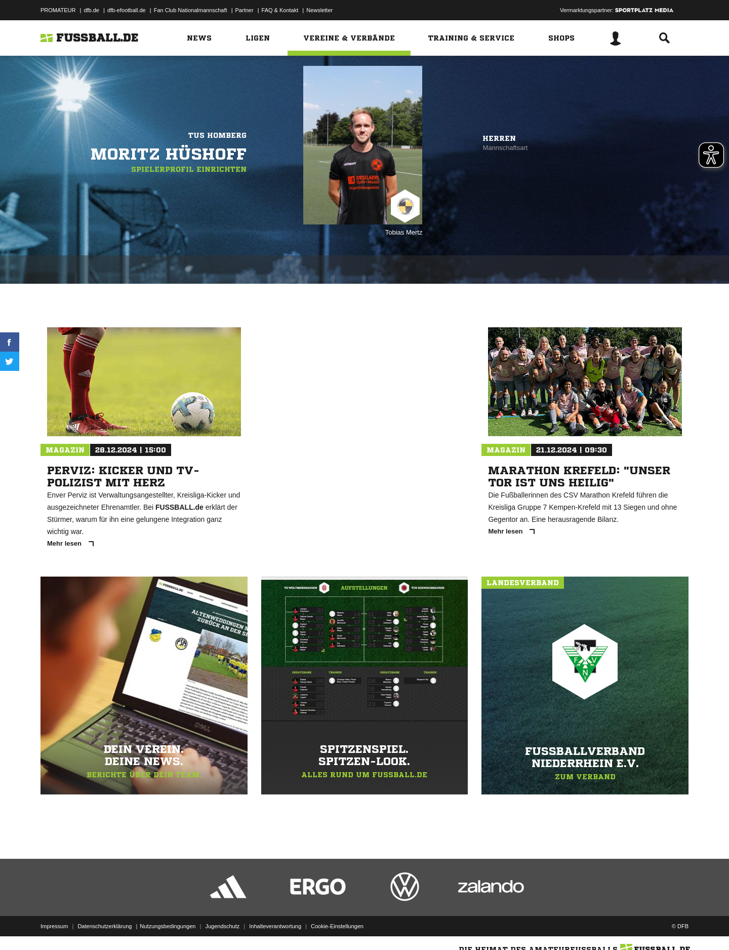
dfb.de (91, 10)
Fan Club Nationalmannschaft (190, 10)
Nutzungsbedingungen (167, 926)
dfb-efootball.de (126, 10)
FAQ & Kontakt (280, 10)
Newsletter (319, 10)
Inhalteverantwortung (275, 926)
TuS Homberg (217, 135)
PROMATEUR (57, 10)
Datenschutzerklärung (104, 926)
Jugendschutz (222, 926)
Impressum (54, 926)
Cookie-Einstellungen (337, 926)
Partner (244, 10)
